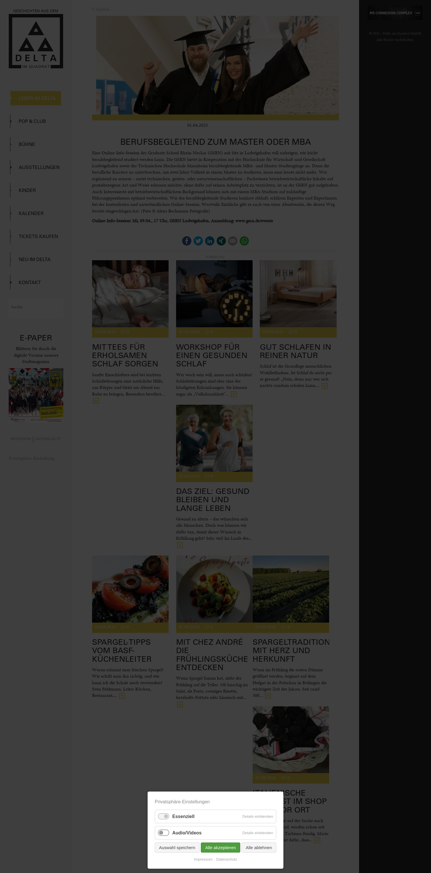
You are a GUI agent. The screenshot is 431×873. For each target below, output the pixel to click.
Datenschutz (226, 859)
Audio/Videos (187, 832)
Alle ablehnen (259, 847)
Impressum (203, 859)
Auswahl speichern (177, 847)
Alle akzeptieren (220, 847)
